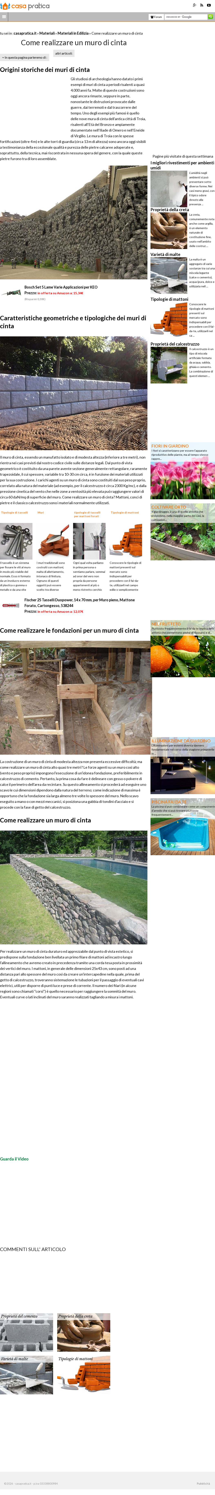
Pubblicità (203, 1483)
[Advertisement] (48, 28)
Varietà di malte (14, 1359)
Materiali (47, 33)
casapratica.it (25, 33)
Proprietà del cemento (19, 1316)
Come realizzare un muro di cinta (45, 820)
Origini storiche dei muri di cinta (45, 69)
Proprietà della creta (75, 1316)
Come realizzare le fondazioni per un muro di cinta (69, 630)
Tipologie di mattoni (75, 1359)
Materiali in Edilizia (73, 33)
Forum (156, 17)
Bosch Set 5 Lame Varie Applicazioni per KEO (61, 287)
